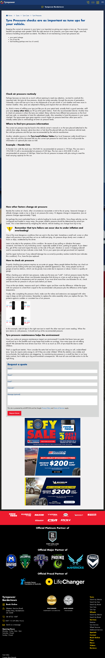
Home (9, 16)
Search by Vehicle (96, 600)
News (92, 643)
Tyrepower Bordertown (52, 7)
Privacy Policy (46, 408)
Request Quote (14, 413)
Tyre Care (93, 607)
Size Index (5, 655)
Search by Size (95, 602)
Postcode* (11, 388)
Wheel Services (95, 627)
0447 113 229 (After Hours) (15, 621)
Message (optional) (14, 394)
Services (93, 620)
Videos (92, 645)
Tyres (92, 597)
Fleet (92, 640)
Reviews (93, 648)
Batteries (92, 622)
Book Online (95, 638)
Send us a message (13, 625)
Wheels (93, 612)
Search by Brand (95, 605)
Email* (10, 381)
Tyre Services (94, 625)
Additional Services (96, 630)
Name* (10, 369)
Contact (93, 635)
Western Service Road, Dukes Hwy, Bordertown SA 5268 (15, 610)
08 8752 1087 (12, 617)
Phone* (10, 375)
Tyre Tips (93, 610)
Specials (93, 632)
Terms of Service (59, 408)
